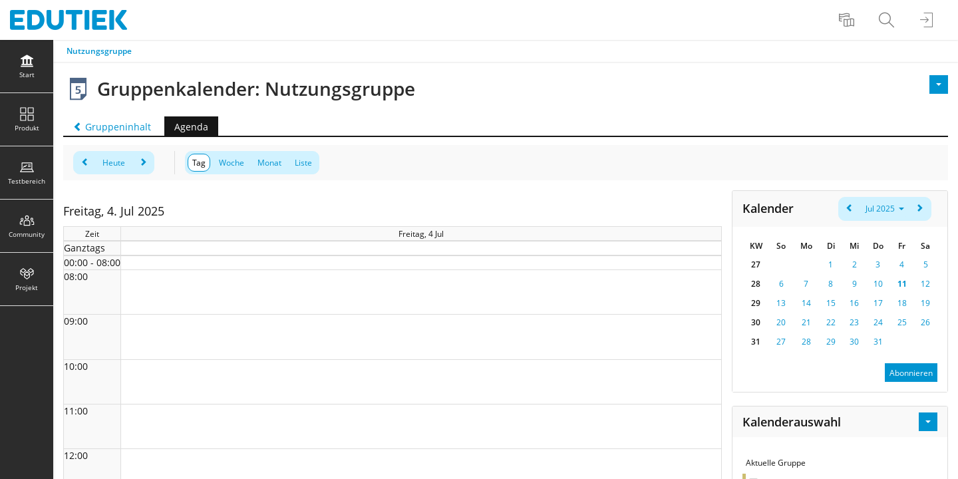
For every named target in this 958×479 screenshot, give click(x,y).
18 (902, 303)
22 (831, 322)
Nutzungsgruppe (99, 51)
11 (902, 283)
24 (878, 322)
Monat (269, 162)
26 (925, 322)
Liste (303, 162)
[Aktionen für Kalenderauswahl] (928, 421)
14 (806, 303)
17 (878, 303)
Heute (113, 162)
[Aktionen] (938, 84)
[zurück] (85, 163)
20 (781, 322)
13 (781, 303)
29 (831, 341)
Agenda (191, 126)
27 (781, 341)
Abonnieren (911, 373)
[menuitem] (848, 20)
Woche (231, 162)
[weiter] (143, 163)
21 (806, 322)
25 (902, 322)
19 (925, 303)
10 (878, 283)
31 (878, 341)
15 (831, 303)
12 (925, 283)
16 (854, 303)
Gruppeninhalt (112, 126)
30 (854, 341)
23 (854, 322)
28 (806, 341)
